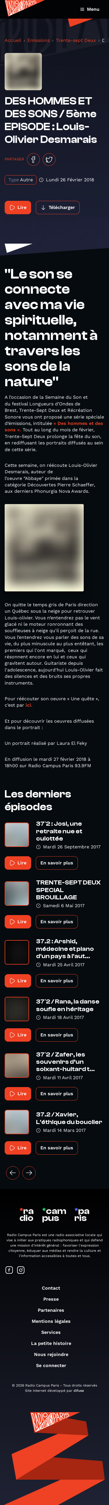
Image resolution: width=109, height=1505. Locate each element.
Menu (89, 9)
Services (54, 1332)
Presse (54, 1299)
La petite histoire (54, 1343)
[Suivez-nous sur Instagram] (21, 1270)
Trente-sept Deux (76, 40)
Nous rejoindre (54, 1354)
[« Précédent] (12, 1173)
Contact (54, 1288)
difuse (79, 1391)
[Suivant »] (29, 1173)
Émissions (38, 40)
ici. (28, 705)
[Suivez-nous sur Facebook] (9, 1270)
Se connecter (54, 1365)
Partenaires (54, 1310)
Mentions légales (54, 1321)
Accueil (13, 40)
